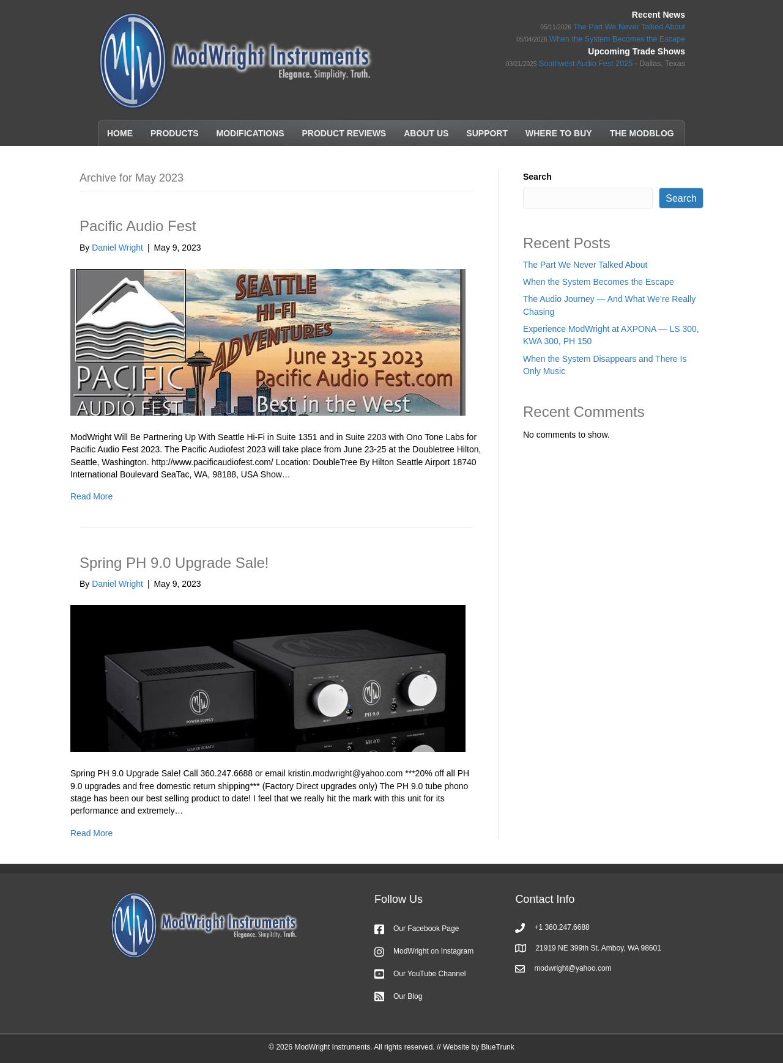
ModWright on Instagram (433, 951)
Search (537, 177)
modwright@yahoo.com (572, 968)
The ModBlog (642, 133)
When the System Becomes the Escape (617, 39)
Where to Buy (558, 133)
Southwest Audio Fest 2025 (586, 63)
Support (487, 133)
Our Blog (407, 996)
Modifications (250, 133)
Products (174, 133)
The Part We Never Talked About (629, 27)
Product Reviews (344, 133)
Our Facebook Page (426, 928)
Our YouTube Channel (429, 973)
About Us (426, 133)
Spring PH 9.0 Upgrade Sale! (174, 562)
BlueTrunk (497, 1047)
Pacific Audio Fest (138, 226)
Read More (91, 496)
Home (120, 133)
